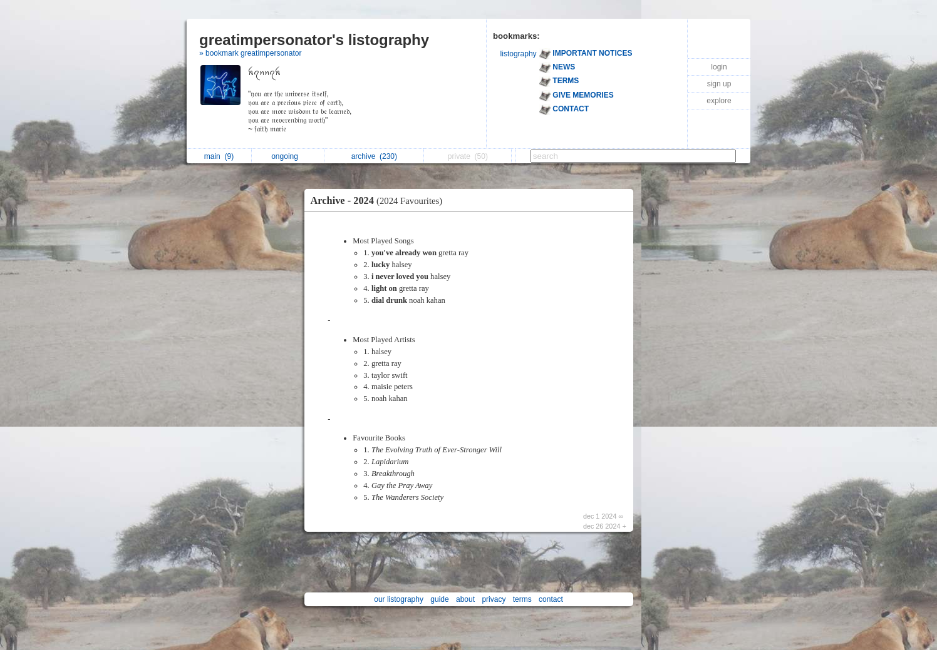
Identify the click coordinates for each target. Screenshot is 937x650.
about (465, 599)
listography (518, 53)
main (219, 156)
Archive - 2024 (380, 200)
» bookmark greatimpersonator (250, 53)
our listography (398, 599)
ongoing (287, 156)
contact (551, 599)
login (719, 67)
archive (374, 156)
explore (719, 100)
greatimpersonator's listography (314, 39)
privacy (493, 599)
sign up (719, 83)
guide (439, 599)
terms (522, 599)
